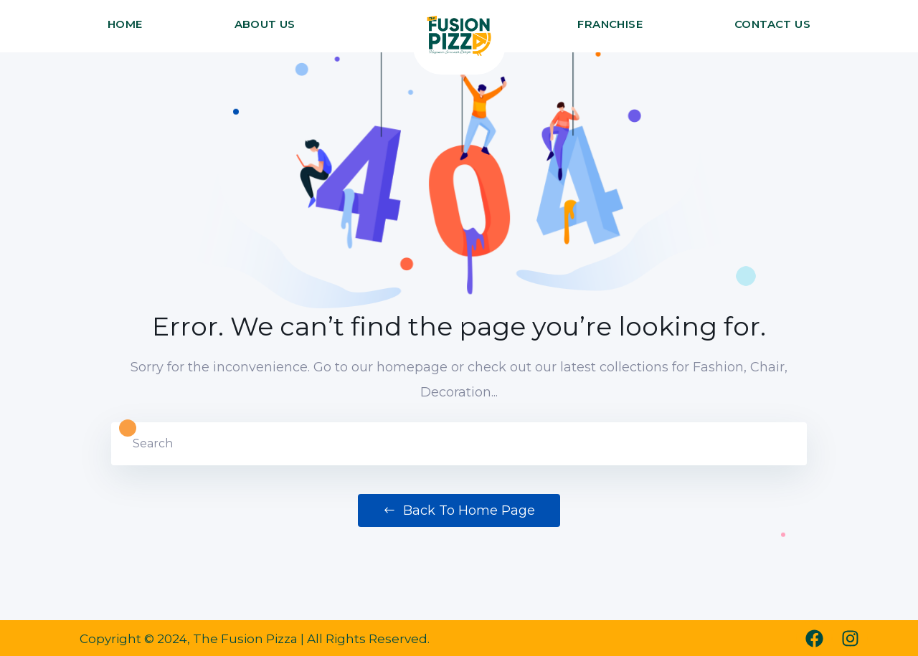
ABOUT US (265, 24)
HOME (125, 24)
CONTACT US (772, 24)
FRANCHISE (610, 24)
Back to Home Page (459, 510)
